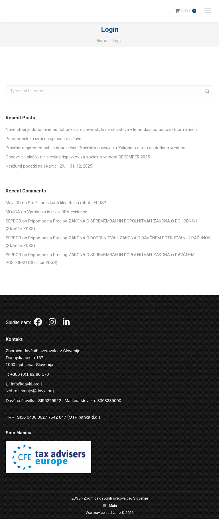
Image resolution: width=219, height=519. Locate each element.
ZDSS (76, 498)
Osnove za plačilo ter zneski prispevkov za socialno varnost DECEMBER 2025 (78, 157)
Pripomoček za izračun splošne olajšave (43, 138)
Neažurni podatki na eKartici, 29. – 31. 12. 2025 (49, 166)
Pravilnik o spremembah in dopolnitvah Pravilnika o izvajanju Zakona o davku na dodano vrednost (96, 147)
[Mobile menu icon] (207, 11)
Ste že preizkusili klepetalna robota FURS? (67, 202)
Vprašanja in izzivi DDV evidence (57, 211)
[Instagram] (53, 323)
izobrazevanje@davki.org (30, 390)
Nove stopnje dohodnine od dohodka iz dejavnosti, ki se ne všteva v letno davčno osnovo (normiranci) (101, 129)
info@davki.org (25, 383)
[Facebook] (38, 323)
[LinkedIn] (66, 323)
